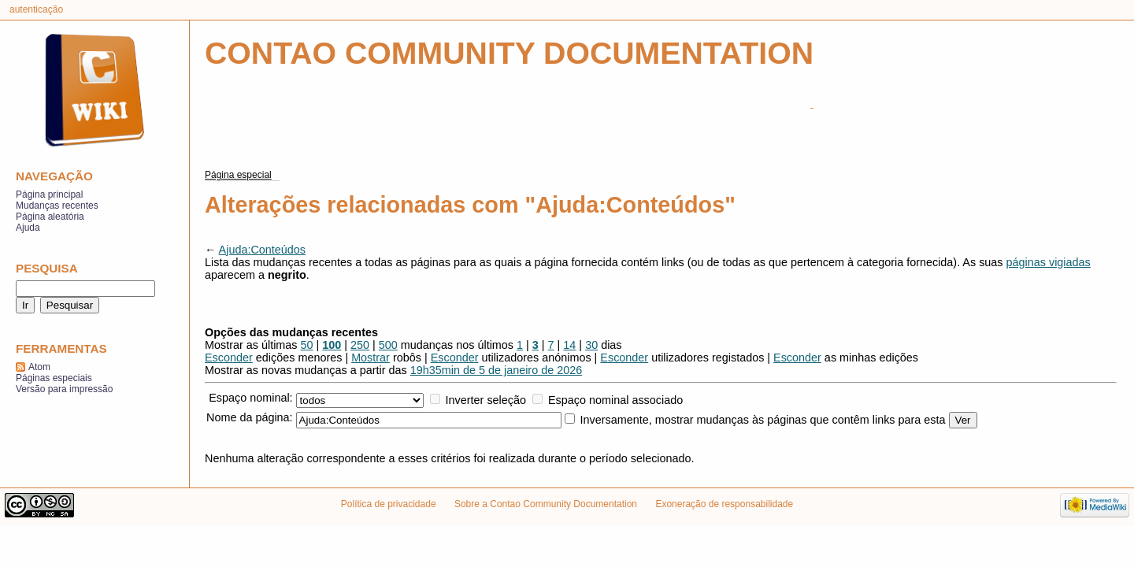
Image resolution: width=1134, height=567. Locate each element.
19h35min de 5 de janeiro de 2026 (496, 370)
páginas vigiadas (1048, 262)
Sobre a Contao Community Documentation (545, 504)
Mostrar (370, 357)
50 (307, 345)
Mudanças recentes (57, 205)
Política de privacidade (388, 504)
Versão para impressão (64, 389)
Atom (39, 366)
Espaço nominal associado (615, 400)
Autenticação (36, 9)
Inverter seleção (486, 400)
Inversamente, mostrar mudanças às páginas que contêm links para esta (763, 419)
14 (569, 345)
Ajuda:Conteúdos (262, 249)
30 (591, 345)
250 (359, 345)
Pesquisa (47, 268)
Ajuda (28, 227)
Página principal (49, 194)
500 (388, 345)
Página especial (238, 174)
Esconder (229, 357)
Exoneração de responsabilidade (724, 504)
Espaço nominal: (250, 397)
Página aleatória (50, 216)
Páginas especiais (54, 378)
